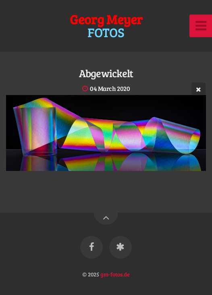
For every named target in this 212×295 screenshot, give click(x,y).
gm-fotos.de (115, 274)
